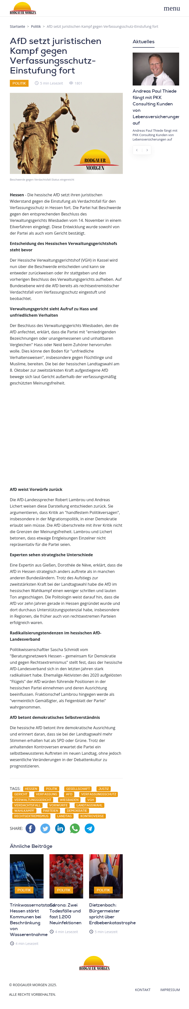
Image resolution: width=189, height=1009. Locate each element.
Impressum (170, 989)
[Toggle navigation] (174, 8)
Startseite (17, 26)
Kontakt (143, 989)
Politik (36, 26)
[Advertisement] (66, 435)
